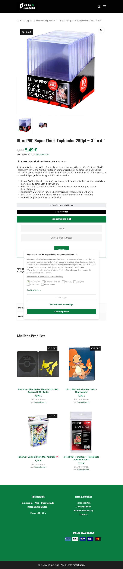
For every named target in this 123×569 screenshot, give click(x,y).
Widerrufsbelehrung (83, 510)
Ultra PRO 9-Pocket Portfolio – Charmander (81, 390)
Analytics (80, 281)
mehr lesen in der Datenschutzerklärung (45, 276)
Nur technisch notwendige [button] (61, 304)
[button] (101, 30)
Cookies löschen (34, 290)
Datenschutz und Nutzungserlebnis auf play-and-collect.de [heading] (52, 254)
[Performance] (42, 284)
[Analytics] (74, 281)
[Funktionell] (28, 284)
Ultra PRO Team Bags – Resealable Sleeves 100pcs (81, 458)
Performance (49, 284)
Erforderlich (35, 281)
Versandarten (84, 502)
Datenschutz (47, 503)
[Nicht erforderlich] (43, 281)
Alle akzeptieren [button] (61, 311)
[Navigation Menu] (104, 6)
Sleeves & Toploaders (45, 20)
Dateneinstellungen (37, 507)
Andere (68, 281)
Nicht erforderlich (52, 281)
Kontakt (83, 514)
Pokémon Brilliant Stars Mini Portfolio (38, 456)
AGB (37, 503)
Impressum (27, 503)
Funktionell (34, 284)
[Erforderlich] (28, 281)
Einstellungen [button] (61, 297)
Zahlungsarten (83, 506)
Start (19, 20)
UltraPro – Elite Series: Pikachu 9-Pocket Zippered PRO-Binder (38, 390)
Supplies (28, 20)
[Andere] (63, 281)
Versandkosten (42, 154)
